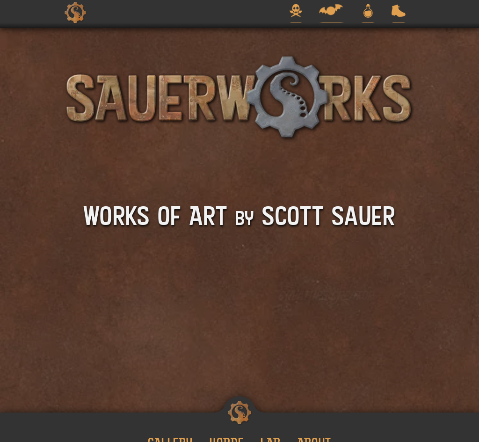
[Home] (75, 12)
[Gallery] (296, 13)
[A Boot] (399, 13)
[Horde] (331, 13)
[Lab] (368, 13)
